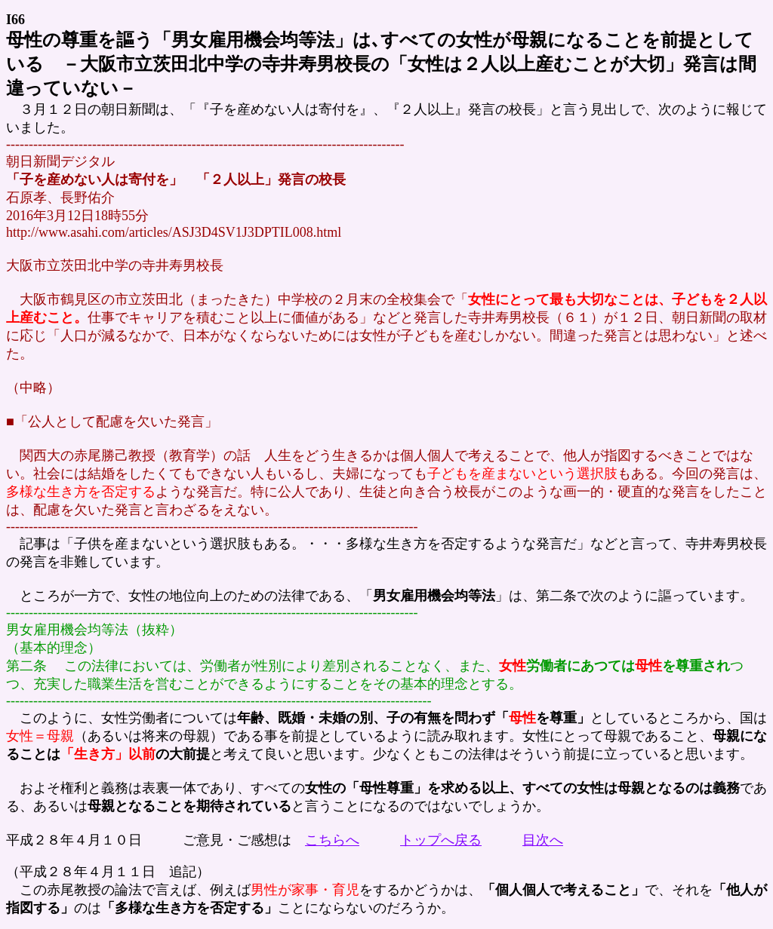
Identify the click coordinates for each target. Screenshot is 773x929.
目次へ (542, 840)
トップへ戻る (441, 840)
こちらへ (332, 840)
